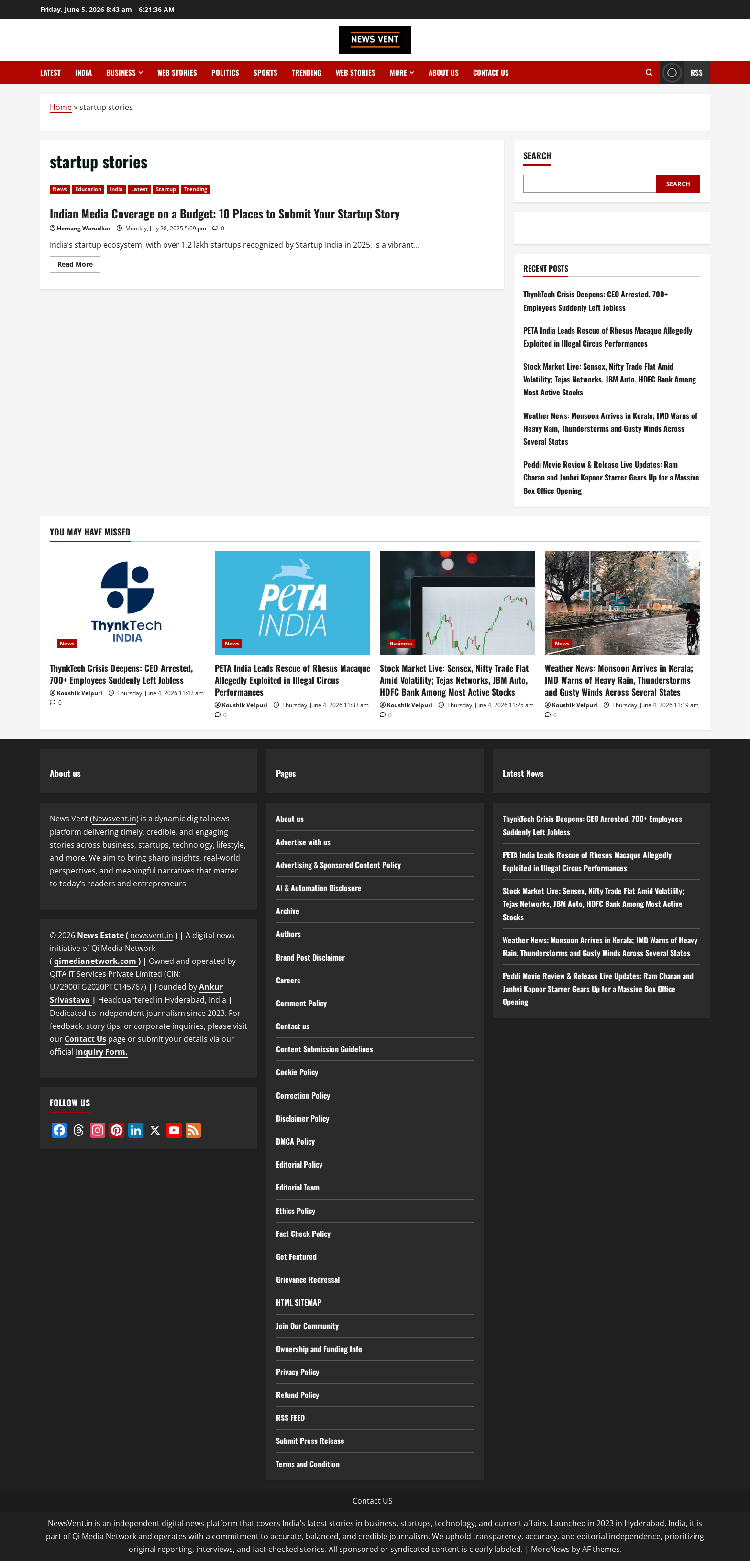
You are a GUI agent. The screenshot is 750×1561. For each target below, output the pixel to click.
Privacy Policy (297, 1371)
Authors (288, 933)
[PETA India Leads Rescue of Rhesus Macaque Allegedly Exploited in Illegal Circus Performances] (292, 603)
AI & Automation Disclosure (319, 888)
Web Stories (177, 72)
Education (88, 189)
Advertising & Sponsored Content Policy (338, 865)
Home (61, 107)
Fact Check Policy (303, 1233)
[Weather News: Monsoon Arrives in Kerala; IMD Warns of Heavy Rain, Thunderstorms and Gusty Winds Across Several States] (622, 603)
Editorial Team (298, 1187)
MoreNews (550, 1549)
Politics (225, 72)
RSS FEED (290, 1417)
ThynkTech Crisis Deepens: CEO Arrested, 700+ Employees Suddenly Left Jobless (121, 674)
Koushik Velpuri (79, 693)
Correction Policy (303, 1095)
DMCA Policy (295, 1141)
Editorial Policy (299, 1164)
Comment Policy (301, 1003)
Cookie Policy (297, 1072)
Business (121, 72)
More (398, 72)
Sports (265, 72)
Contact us (491, 72)
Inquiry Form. (102, 1052)
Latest (50, 72)
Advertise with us (303, 842)
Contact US (373, 1501)
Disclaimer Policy (302, 1118)
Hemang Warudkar (83, 228)
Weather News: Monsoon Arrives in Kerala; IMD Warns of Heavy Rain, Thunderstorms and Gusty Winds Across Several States (610, 428)
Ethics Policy (295, 1210)
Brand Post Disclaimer (310, 957)
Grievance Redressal (308, 1279)
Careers (288, 980)
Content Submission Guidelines (324, 1049)
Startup (166, 189)
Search (537, 156)
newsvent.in (151, 935)
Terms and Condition (308, 1464)
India (83, 72)
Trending (306, 72)
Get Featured (296, 1256)
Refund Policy (297, 1394)
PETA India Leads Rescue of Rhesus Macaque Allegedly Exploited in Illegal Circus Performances (292, 680)
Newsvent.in (114, 818)
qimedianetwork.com (96, 961)
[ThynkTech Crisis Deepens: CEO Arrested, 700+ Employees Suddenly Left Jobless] (127, 603)
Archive (287, 911)
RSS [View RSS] (681, 72)
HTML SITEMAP (298, 1302)
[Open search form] (649, 73)
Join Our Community (307, 1326)
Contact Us (85, 1039)
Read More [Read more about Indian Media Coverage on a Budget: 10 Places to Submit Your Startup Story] (78, 266)
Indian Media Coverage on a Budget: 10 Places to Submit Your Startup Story (225, 213)
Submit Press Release (310, 1440)
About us (444, 72)
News (60, 189)
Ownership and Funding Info (319, 1348)
